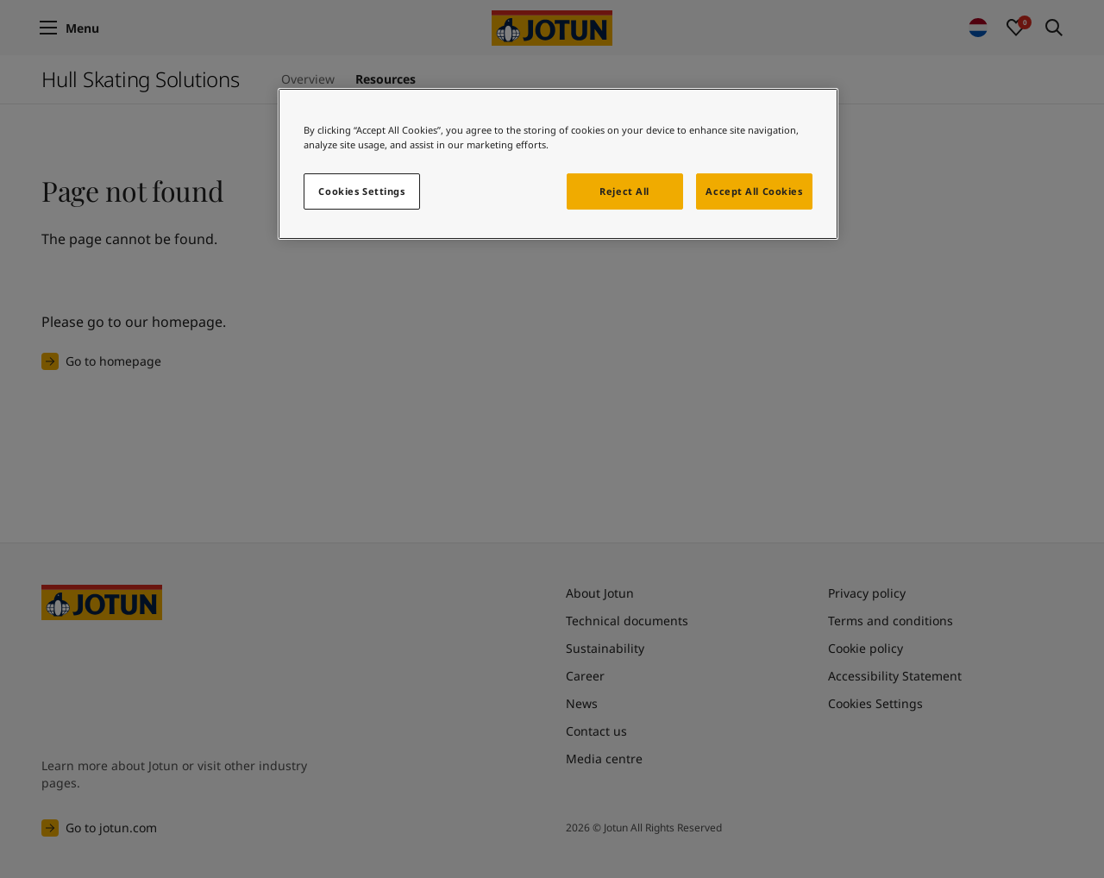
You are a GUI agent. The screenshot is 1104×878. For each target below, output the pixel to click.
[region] (558, 164)
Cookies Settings (361, 191)
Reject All (624, 191)
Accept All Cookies (754, 191)
